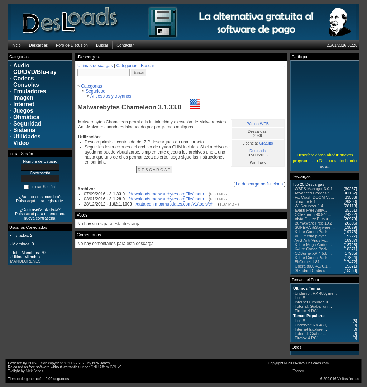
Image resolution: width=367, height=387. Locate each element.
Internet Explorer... (311, 329)
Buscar (147, 65)
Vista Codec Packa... (313, 219)
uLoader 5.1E (306, 201)
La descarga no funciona (259, 184)
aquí (324, 166)
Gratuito (266, 143)
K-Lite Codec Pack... (312, 232)
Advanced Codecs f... (313, 193)
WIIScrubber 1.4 (309, 206)
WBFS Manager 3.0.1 (314, 189)
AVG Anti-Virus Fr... (311, 240)
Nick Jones (34, 371)
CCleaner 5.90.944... (313, 214)
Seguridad (95, 91)
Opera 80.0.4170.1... (313, 266)
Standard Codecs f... (312, 270)
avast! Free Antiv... (311, 210)
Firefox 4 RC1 (307, 310)
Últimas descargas (95, 65)
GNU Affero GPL (104, 367)
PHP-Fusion (37, 363)
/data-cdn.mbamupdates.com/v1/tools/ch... (176, 204)
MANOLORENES (25, 261)
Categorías (127, 65)
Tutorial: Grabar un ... (313, 306)
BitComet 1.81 (307, 262)
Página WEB (258, 124)
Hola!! (300, 298)
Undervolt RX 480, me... (316, 293)
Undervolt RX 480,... (312, 325)
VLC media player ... (312, 236)
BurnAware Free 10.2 (313, 223)
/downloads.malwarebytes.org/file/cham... (168, 194)
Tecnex (298, 371)
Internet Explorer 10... (314, 302)
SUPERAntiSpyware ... (315, 227)
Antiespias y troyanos (110, 96)
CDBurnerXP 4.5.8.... (313, 253)
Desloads (257, 150)
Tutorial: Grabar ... (311, 333)
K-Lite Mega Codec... (313, 244)
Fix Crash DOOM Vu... (314, 197)
